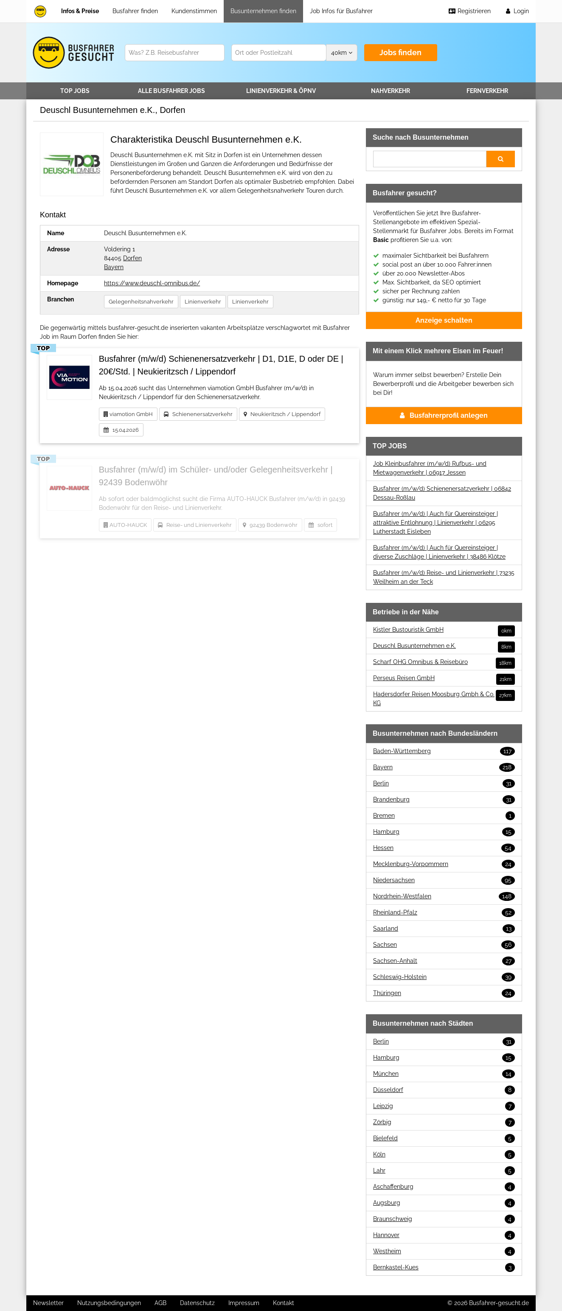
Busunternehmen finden (263, 11)
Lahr (444, 1170)
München (444, 1073)
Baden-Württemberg (444, 751)
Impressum (243, 1303)
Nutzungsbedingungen (109, 1303)
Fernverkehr (487, 90)
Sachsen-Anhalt (444, 961)
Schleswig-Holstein (444, 977)
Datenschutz (197, 1303)
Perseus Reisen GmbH (444, 678)
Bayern (114, 267)
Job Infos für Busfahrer (341, 11)
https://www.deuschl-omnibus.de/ (152, 283)
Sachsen (444, 944)
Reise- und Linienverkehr (195, 525)
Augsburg (444, 1202)
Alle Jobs (171, 90)
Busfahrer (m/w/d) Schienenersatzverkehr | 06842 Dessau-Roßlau (442, 493)
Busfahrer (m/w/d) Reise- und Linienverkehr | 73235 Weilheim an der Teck (443, 577)
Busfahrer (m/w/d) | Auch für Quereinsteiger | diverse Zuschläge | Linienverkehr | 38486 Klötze (439, 552)
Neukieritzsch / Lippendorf (282, 414)
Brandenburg (444, 799)
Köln (444, 1154)
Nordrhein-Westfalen (444, 896)
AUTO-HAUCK (125, 525)
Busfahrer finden (135, 11)
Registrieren (469, 11)
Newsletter (48, 1303)
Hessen (444, 848)
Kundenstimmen (194, 11)
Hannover (444, 1235)
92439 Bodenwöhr (270, 525)
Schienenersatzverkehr (198, 414)
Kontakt (283, 1303)
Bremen (444, 815)
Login (516, 11)
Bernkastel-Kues (444, 1267)
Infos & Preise (80, 11)
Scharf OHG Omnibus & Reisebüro (444, 662)
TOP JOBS (75, 90)
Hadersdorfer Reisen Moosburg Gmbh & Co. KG (444, 698)
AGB (160, 1303)
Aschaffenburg (444, 1186)
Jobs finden (400, 52)
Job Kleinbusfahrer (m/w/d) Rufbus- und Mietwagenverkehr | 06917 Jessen (429, 468)
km (341, 52)
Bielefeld (444, 1138)
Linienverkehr (281, 90)
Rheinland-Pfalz (444, 912)
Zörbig (444, 1122)
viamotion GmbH (128, 414)
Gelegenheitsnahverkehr (141, 301)
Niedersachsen (444, 880)
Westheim (444, 1251)
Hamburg (444, 831)
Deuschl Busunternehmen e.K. (444, 645)
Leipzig (444, 1106)
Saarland (444, 928)
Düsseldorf (444, 1090)
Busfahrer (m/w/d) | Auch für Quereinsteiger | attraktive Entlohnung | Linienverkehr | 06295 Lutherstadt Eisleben (435, 522)
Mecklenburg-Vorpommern (444, 864)
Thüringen (444, 993)
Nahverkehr (390, 90)
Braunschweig (444, 1219)
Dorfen (132, 258)
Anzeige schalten (444, 320)
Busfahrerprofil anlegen (444, 415)
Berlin (444, 783)
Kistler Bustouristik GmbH (444, 629)
